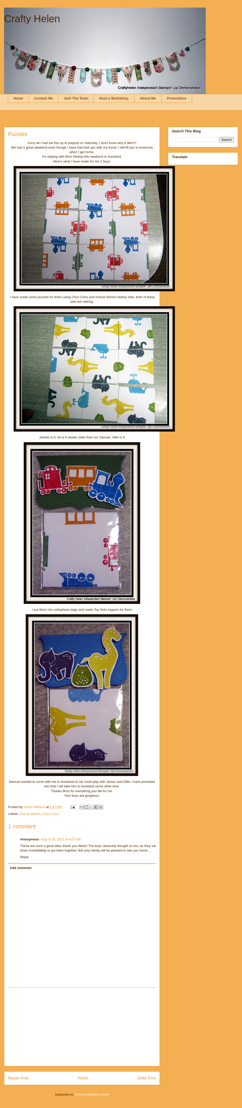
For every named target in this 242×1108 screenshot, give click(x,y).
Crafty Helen (32, 18)
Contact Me (43, 98)
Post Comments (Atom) (92, 1094)
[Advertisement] (82, 1027)
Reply (24, 857)
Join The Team (76, 98)
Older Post (146, 1078)
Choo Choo (50, 814)
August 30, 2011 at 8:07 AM (61, 839)
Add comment (21, 868)
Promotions (177, 98)
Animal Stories (30, 814)
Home (18, 98)
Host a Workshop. (114, 98)
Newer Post (18, 1078)
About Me (148, 98)
